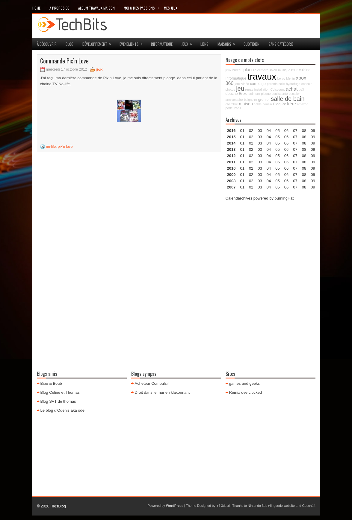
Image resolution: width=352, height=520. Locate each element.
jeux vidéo (242, 84)
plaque (266, 93)
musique (284, 70)
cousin (267, 104)
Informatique (162, 44)
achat (292, 89)
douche (232, 94)
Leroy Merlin (286, 78)
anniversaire (234, 99)
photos (230, 89)
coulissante (280, 93)
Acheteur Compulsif (152, 383)
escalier (294, 93)
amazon (302, 104)
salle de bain (287, 98)
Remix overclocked (245, 392)
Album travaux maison (96, 7)
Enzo (243, 94)
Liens (204, 44)
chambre (232, 104)
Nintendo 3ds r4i (260, 505)
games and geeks (244, 383)
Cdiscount (278, 89)
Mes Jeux (170, 7)
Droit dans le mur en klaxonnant (162, 392)
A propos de (59, 7)
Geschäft (308, 505)
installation (261, 89)
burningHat (284, 198)
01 (242, 130)
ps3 (301, 89)
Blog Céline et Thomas (60, 392)
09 (313, 137)
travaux (261, 76)
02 (251, 130)
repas (249, 89)
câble (258, 104)
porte (229, 108)
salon (273, 70)
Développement (98, 42)
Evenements (133, 42)
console (306, 84)
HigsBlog (58, 506)
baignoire (250, 99)
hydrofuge (293, 84)
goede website (284, 505)
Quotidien (251, 44)
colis (282, 84)
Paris (237, 108)
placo (249, 69)
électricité (261, 70)
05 (277, 149)
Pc (284, 104)
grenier (264, 100)
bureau (237, 70)
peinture (254, 93)
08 (304, 143)
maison (246, 103)
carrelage (258, 84)
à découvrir (47, 44)
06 (286, 143)
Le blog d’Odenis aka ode (62, 410)
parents (272, 84)
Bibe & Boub (51, 383)
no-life (51, 147)
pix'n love (65, 147)
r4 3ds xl (223, 505)
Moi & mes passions (144, 6)
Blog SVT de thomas (58, 401)
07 (295, 143)
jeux (189, 42)
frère (291, 103)
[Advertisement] (270, 243)
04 (269, 130)
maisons (228, 42)
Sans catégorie (280, 44)
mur (294, 70)
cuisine (304, 70)
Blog (69, 44)
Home (36, 7)
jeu (240, 88)
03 (260, 130)
